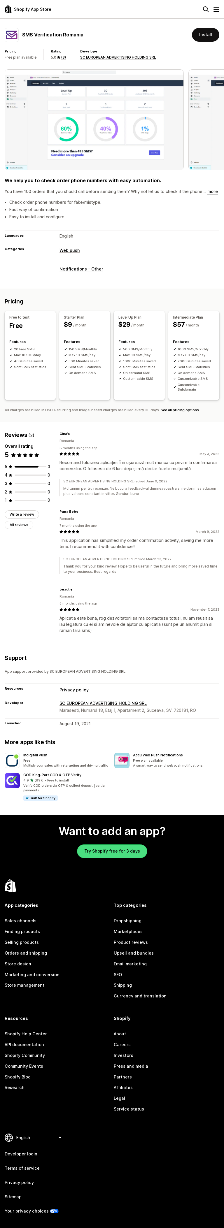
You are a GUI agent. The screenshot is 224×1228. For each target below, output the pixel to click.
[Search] (206, 9)
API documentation (24, 1044)
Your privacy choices (27, 1210)
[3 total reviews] (49, 466)
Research (14, 1087)
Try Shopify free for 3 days (112, 850)
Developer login (21, 1153)
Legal (119, 1098)
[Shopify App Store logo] (28, 9)
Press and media (131, 1066)
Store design (18, 963)
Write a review (22, 514)
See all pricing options (180, 410)
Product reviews (131, 942)
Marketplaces (128, 931)
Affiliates (123, 1087)
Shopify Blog (18, 1076)
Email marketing (130, 963)
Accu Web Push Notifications (158, 755)
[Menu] (216, 9)
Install (205, 34)
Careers (122, 1044)
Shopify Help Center (26, 1033)
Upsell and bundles (134, 953)
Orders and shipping (26, 953)
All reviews (19, 525)
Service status (129, 1108)
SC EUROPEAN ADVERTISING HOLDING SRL (118, 57)
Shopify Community (25, 1055)
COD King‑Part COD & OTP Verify (52, 775)
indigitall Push (35, 755)
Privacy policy (74, 689)
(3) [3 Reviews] (63, 57)
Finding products (22, 931)
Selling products (22, 942)
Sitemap (13, 1196)
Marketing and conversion (32, 974)
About (120, 1033)
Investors (123, 1055)
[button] (57, 760)
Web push (70, 250)
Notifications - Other (81, 268)
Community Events (24, 1066)
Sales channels (20, 920)
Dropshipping (127, 920)
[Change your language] (38, 1137)
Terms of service (22, 1168)
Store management (24, 985)
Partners (123, 1076)
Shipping (123, 985)
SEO (118, 974)
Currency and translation (140, 995)
